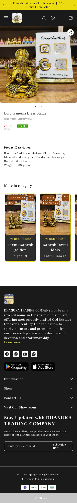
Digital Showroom (44, 479)
